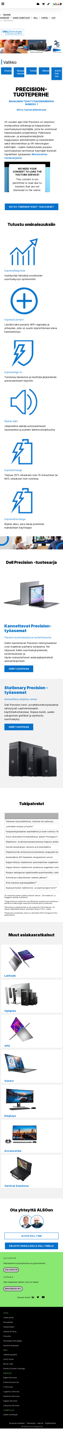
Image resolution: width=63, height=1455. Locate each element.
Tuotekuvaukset (31, 71)
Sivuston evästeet (17, 1423)
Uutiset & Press (10, 1332)
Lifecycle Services (11, 1406)
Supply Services (10, 1401)
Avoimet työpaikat (11, 1346)
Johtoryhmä (8, 1318)
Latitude (10, 975)
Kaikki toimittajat (10, 1415)
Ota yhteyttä (11, 1270)
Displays (10, 1115)
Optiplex (10, 1010)
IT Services (8, 1387)
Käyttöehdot (50, 1423)
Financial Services (11, 1382)
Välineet (44, 71)
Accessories (13, 1150)
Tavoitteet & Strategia (12, 1341)
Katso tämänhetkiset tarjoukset (31, 206)
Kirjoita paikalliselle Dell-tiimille (31, 1246)
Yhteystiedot (8, 1327)
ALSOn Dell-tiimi (57, 73)
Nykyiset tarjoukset (19, 72)
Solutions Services (11, 1396)
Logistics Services (11, 1392)
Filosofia (7, 1336)
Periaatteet (8, 1322)
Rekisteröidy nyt (13, 1289)
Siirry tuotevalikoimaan (31, 109)
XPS (7, 1045)
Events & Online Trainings (14, 1369)
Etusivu (6, 71)
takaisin (7, 15)
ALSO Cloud (8, 1359)
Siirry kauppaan (19, 668)
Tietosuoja (30, 1423)
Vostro (9, 1080)
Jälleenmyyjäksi (10, 1355)
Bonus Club (8, 1364)
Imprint (40, 1423)
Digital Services (10, 1378)
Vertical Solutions (16, 1185)
